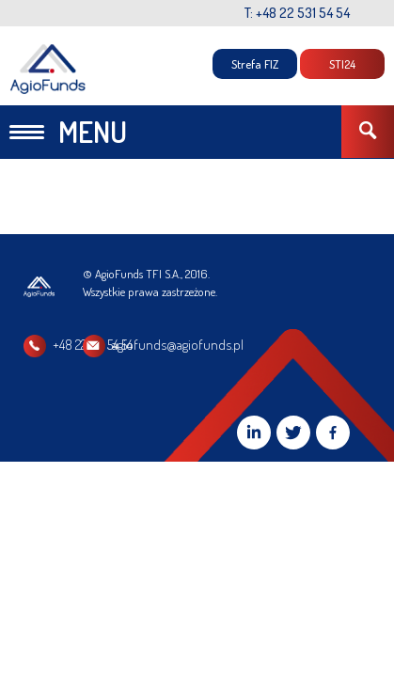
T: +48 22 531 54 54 (297, 13)
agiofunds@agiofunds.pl (274, 345)
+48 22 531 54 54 (93, 345)
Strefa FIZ (254, 63)
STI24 (342, 63)
